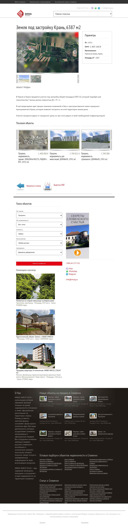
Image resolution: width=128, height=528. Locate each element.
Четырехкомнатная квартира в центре (78, 415)
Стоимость (19, 230)
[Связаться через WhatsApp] (95, 8)
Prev (20, 52)
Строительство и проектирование (40, 2)
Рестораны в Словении (96, 471)
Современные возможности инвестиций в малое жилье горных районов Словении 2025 (76, 500)
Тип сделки (19, 211)
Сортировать (20, 248)
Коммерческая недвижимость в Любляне (101, 459)
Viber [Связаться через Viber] (69, 268)
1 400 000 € (43, 153)
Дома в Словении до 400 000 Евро (74, 463)
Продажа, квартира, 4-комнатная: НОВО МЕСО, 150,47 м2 (38, 371)
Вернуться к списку (28, 185)
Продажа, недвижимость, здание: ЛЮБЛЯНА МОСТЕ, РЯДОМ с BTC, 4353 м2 (32, 157)
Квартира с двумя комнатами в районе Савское (54, 399)
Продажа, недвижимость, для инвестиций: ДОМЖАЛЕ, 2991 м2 (63, 156)
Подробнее (84, 522)
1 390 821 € (75, 153)
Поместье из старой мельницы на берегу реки (35, 301)
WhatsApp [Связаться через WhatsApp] (71, 271)
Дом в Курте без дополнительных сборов (103, 399)
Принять (42, 522)
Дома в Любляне (69, 459)
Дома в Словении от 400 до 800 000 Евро (76, 465)
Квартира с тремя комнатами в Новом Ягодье (79, 434)
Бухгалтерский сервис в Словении (66, 2)
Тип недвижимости (22, 220)
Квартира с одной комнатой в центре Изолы (79, 399)
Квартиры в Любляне (46, 459)
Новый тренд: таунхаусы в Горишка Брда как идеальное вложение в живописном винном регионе (51, 500)
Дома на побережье (70, 461)
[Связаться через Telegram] (99, 8)
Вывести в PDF (54, 184)
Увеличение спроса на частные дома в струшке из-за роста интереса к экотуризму (76, 487)
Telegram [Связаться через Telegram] (71, 274)
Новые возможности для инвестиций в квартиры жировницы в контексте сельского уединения (100, 498)
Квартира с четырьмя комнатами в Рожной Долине (54, 434)
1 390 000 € (106, 153)
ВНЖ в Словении (20, 2)
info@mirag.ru (108, 8)
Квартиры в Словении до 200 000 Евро (50, 463)
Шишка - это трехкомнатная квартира (105, 433)
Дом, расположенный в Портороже (105, 415)
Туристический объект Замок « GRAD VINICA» (34, 337)
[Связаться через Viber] (92, 8)
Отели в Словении (95, 469)
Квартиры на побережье (46, 461)
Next (75, 52)
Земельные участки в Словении (99, 473)
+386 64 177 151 (82, 8)
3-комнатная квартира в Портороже (55, 415)
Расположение (21, 239)
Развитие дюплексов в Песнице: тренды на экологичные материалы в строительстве (51, 491)
